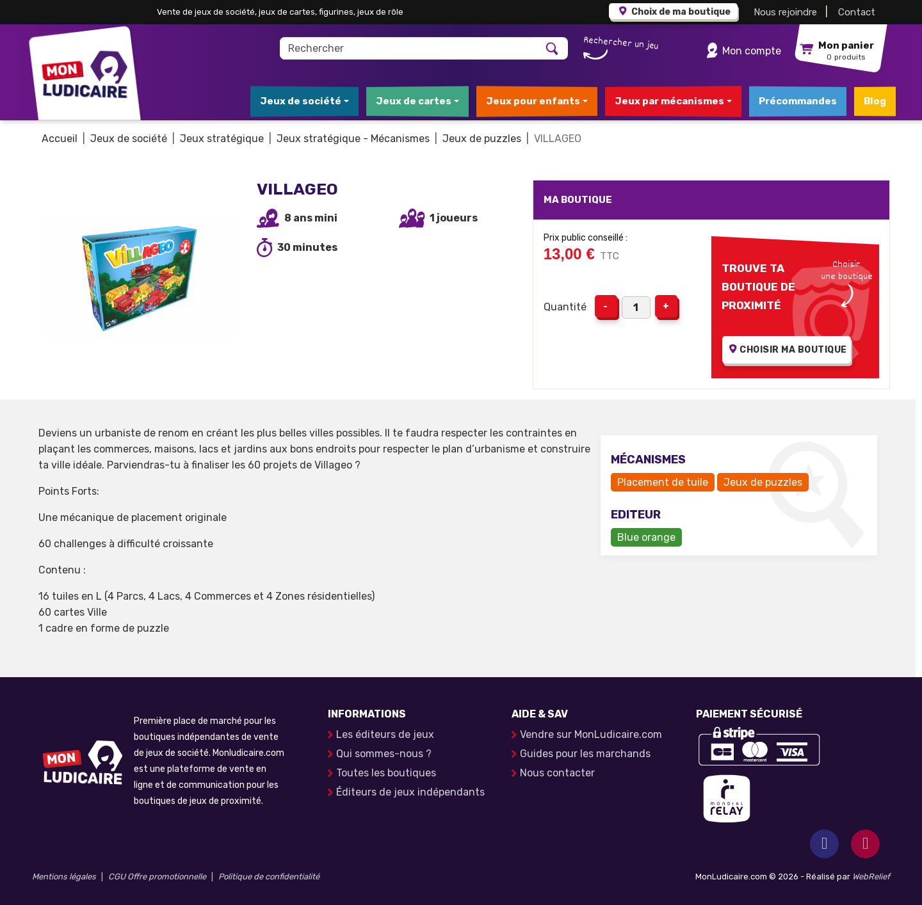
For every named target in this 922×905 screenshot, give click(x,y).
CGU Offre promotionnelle (157, 876)
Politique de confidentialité (268, 876)
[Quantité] (636, 307)
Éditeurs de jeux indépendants (410, 792)
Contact (856, 12)
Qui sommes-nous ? (384, 754)
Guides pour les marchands (585, 754)
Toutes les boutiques (386, 773)
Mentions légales (64, 876)
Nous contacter (557, 773)
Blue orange (646, 537)
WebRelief (871, 876)
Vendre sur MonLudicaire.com (591, 734)
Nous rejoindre (785, 12)
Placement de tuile (662, 482)
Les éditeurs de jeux (385, 734)
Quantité (565, 307)
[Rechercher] (409, 48)
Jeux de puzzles (763, 482)
